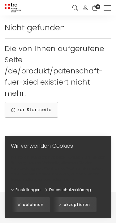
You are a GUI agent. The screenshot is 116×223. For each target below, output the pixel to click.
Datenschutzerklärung (68, 189)
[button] (75, 8)
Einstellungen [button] (26, 189)
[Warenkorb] (95, 8)
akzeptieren (74, 205)
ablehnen (30, 205)
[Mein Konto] (85, 7)
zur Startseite (31, 110)
